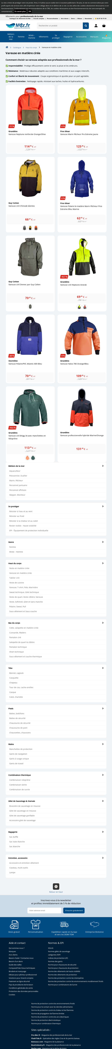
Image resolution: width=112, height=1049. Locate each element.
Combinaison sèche (18, 784)
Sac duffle (13, 837)
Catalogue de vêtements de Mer (20, 18)
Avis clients (64, 18)
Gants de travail (16, 763)
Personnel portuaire (18, 485)
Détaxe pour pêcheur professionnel (23, 975)
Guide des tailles (15, 965)
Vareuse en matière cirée (20, 573)
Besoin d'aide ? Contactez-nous (21, 958)
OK (30, 11)
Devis (73, 18)
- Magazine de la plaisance (47, 1042)
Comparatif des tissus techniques (22, 968)
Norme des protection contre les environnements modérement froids (75, 981)
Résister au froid (16, 516)
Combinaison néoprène (19, 780)
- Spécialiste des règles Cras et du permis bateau (55, 1038)
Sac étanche (14, 846)
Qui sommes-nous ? (17, 948)
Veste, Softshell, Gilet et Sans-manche (26, 601)
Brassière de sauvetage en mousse (24, 806)
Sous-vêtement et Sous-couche (23, 611)
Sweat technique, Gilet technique (24, 592)
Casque (12, 692)
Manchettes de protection (20, 749)
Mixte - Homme (31, 36)
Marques (94, 36)
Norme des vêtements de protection (62, 975)
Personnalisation (52, 18)
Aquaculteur (14, 471)
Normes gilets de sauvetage (59, 951)
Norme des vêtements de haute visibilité (64, 971)
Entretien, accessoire (56, 858)
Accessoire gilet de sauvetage (22, 820)
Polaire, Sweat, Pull (17, 606)
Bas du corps (56, 623)
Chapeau (13, 682)
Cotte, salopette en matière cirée (23, 628)
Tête (56, 668)
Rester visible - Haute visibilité (22, 525)
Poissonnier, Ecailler (18, 475)
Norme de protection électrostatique (45, 1020)
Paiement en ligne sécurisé (19, 981)
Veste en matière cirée (19, 568)
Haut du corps (56, 563)
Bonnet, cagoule (16, 673)
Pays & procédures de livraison (21, 985)
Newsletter (88, 18)
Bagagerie (68, 36)
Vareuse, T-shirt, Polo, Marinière (23, 587)
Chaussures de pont (18, 728)
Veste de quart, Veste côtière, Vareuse (26, 597)
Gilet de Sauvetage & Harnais (56, 801)
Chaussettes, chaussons (20, 732)
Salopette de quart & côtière (21, 642)
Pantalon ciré (15, 637)
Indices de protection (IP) (58, 958)
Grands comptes (38, 18)
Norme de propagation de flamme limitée (47, 1013)
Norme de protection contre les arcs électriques (50, 1017)
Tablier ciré (14, 578)
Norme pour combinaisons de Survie (62, 985)
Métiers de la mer (10, 36)
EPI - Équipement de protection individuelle (28, 530)
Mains (56, 744)
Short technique (16, 651)
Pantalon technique (18, 647)
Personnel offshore (17, 490)
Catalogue (17, 47)
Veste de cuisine (16, 582)
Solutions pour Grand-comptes (21, 978)
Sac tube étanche (17, 841)
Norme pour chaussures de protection (63, 968)
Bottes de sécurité (17, 718)
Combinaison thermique (56, 775)
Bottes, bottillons (16, 713)
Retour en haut (56, 888)
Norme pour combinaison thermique (46, 1023)
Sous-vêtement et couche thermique (25, 656)
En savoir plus (20, 11)
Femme (21, 36)
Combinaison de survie (19, 789)
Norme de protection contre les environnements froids (53, 1003)
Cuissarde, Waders (17, 632)
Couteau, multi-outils (18, 867)
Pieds (56, 708)
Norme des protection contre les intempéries (66, 978)
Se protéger (56, 506)
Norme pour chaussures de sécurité (62, 965)
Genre (56, 542)
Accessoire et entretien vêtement (24, 863)
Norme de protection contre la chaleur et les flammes (52, 1010)
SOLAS (50, 948)
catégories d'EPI (54, 955)
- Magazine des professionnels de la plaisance (56, 1045)
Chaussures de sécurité (19, 723)
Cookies (12, 995)
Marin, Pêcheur (16, 480)
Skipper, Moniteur (17, 495)
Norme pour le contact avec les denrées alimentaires (52, 1007)
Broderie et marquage (17, 971)
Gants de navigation (18, 754)
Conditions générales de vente (21, 988)
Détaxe (79, 18)
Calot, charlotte (16, 697)
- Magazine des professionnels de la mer (51, 1035)
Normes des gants (55, 961)
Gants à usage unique (19, 758)
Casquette (13, 678)
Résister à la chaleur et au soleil (23, 521)
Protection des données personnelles (23, 991)
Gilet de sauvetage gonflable (22, 815)
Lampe (12, 872)
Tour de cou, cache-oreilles (21, 687)
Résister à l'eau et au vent (20, 511)
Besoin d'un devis (16, 961)
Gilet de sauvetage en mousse (22, 811)
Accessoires (81, 36)
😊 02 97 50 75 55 (100, 18)
